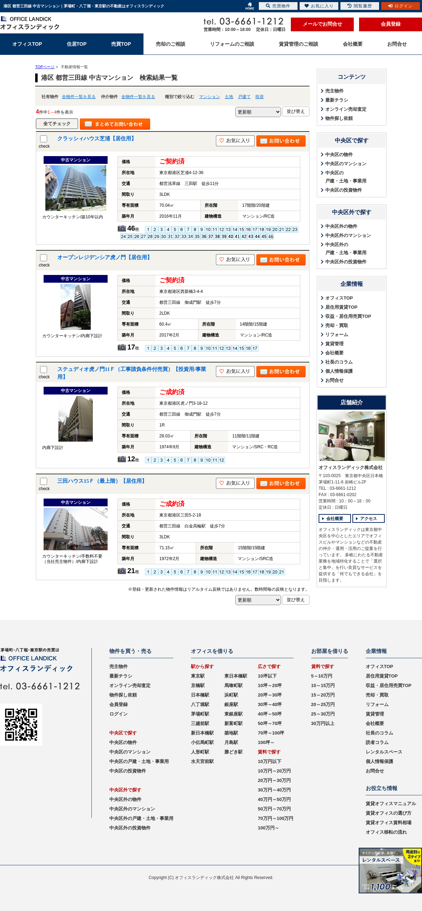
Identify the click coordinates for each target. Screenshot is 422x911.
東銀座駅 (233, 714)
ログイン (118, 714)
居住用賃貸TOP (341, 307)
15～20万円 (323, 695)
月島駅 (231, 742)
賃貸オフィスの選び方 (388, 813)
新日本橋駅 (202, 733)
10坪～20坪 (270, 685)
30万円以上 (322, 723)
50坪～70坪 (270, 723)
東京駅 (198, 676)
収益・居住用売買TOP (348, 316)
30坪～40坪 (270, 704)
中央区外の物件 (341, 226)
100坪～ (266, 742)
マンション (209, 96)
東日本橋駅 (235, 676)
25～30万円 (323, 714)
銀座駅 (231, 704)
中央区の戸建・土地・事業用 (345, 177)
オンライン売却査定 (345, 109)
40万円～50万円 (274, 799)
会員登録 (391, 24)
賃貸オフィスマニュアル (391, 803)
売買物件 (278, 6)
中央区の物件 (339, 154)
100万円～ (268, 827)
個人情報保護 (339, 371)
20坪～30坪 (270, 695)
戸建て (244, 96)
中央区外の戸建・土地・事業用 (345, 248)
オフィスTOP (339, 298)
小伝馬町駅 (202, 742)
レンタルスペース (384, 752)
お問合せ (334, 380)
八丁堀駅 (200, 704)
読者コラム (377, 742)
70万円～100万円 (275, 818)
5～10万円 (322, 676)
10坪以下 (267, 676)
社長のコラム (339, 362)
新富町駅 (233, 723)
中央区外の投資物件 (345, 261)
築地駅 (231, 733)
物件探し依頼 (339, 118)
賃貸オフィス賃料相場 (388, 822)
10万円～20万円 (274, 771)
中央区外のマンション (348, 235)
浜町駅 (231, 695)
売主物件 (334, 91)
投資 (259, 96)
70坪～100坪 (271, 733)
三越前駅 (200, 723)
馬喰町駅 (233, 685)
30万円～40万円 (274, 790)
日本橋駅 (200, 695)
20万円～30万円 (274, 780)
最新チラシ (336, 100)
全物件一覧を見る (79, 96)
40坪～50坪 (270, 714)
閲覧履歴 (359, 6)
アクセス (368, 518)
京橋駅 (198, 685)
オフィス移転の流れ (386, 832)
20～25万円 (323, 704)
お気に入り (319, 6)
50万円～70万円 (274, 808)
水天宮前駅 (202, 761)
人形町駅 (200, 752)
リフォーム (336, 334)
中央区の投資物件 (343, 190)
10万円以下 (269, 761)
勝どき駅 (233, 752)
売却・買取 (336, 325)
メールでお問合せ (322, 24)
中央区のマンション (345, 163)
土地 (229, 96)
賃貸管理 (334, 343)
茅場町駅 (200, 714)
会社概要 (334, 352)
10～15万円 (323, 685)
